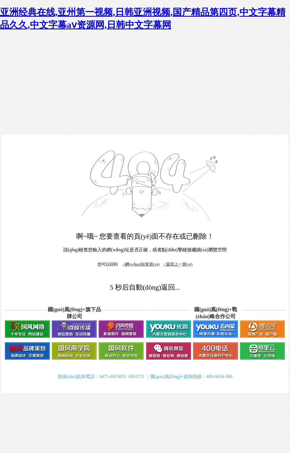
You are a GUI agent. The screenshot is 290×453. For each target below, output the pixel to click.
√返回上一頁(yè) (178, 264)
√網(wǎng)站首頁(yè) (141, 264)
